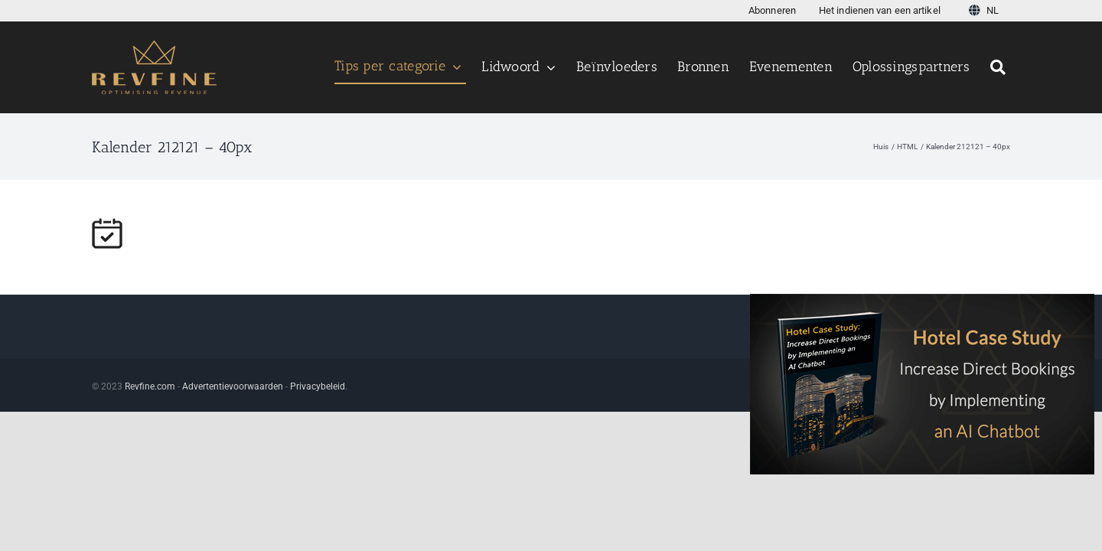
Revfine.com (150, 386)
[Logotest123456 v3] (154, 46)
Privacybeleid (317, 386)
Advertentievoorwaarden (232, 386)
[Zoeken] (1000, 67)
